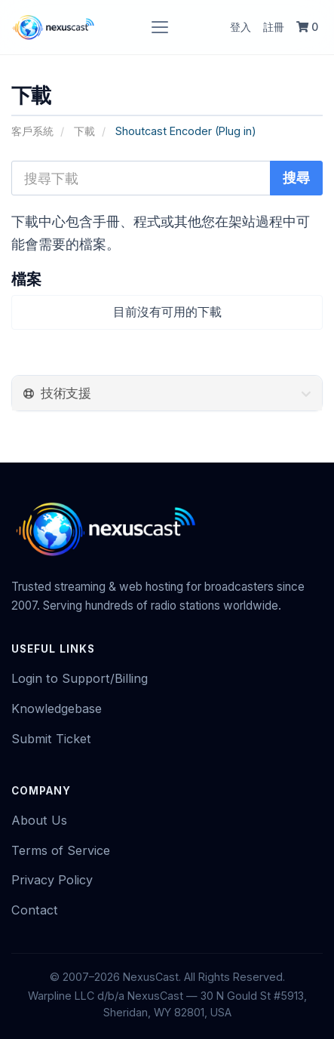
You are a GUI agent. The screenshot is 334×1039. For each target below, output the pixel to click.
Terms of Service (60, 850)
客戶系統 (32, 130)
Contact (34, 910)
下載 (84, 130)
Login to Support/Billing (79, 678)
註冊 (273, 26)
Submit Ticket (51, 738)
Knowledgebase (56, 708)
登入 (240, 26)
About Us (39, 820)
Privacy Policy (52, 879)
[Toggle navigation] (160, 27)
